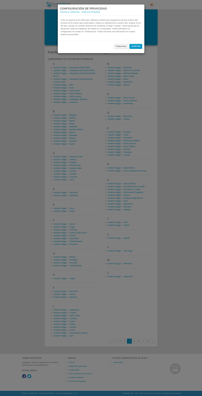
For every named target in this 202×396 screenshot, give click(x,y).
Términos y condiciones (70, 12)
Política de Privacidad (91, 12)
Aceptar (135, 46)
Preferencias (121, 46)
